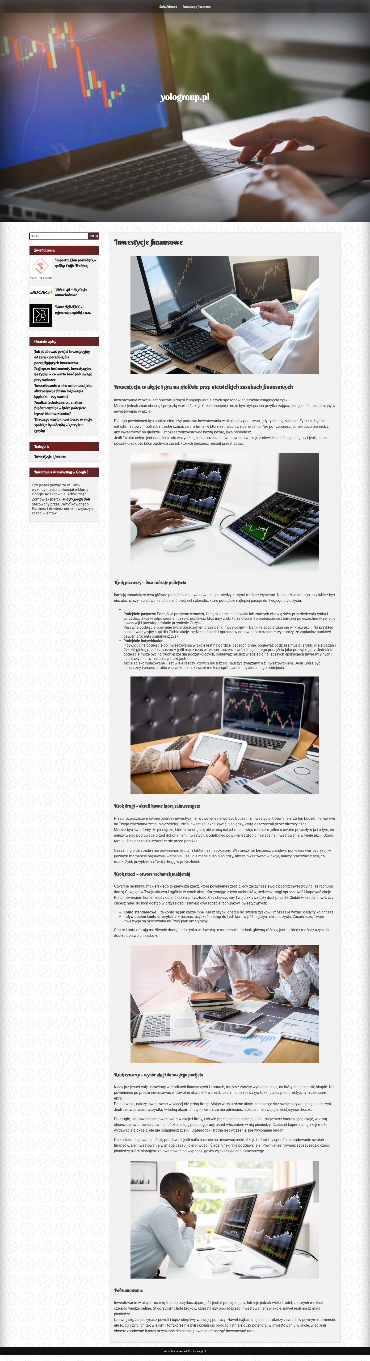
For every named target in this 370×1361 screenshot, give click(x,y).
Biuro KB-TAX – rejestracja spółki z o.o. (73, 310)
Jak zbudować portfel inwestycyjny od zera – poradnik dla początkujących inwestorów (62, 357)
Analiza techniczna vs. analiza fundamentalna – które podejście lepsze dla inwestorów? (60, 408)
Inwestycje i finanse (50, 456)
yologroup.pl (185, 97)
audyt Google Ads (76, 499)
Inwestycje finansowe (196, 6)
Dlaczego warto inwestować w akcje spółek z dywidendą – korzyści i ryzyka (63, 425)
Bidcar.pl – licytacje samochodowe (71, 292)
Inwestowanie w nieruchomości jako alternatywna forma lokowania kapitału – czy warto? (63, 391)
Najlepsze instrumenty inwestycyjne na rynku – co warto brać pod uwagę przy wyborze (63, 374)
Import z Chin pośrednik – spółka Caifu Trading (75, 263)
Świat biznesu (168, 6)
